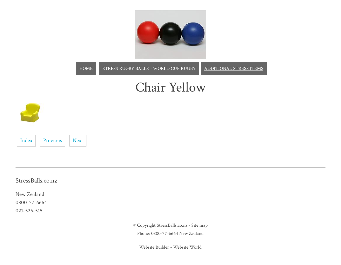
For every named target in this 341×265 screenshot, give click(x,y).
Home (86, 69)
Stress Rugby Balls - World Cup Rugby (149, 69)
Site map (199, 225)
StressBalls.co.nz (172, 225)
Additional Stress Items (233, 69)
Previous (52, 140)
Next (78, 140)
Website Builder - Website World (170, 247)
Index (26, 140)
